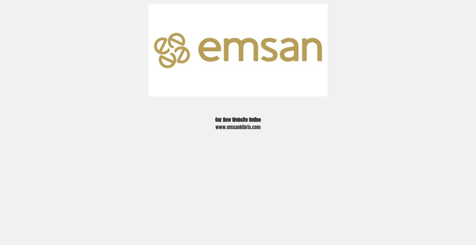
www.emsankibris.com (238, 127)
